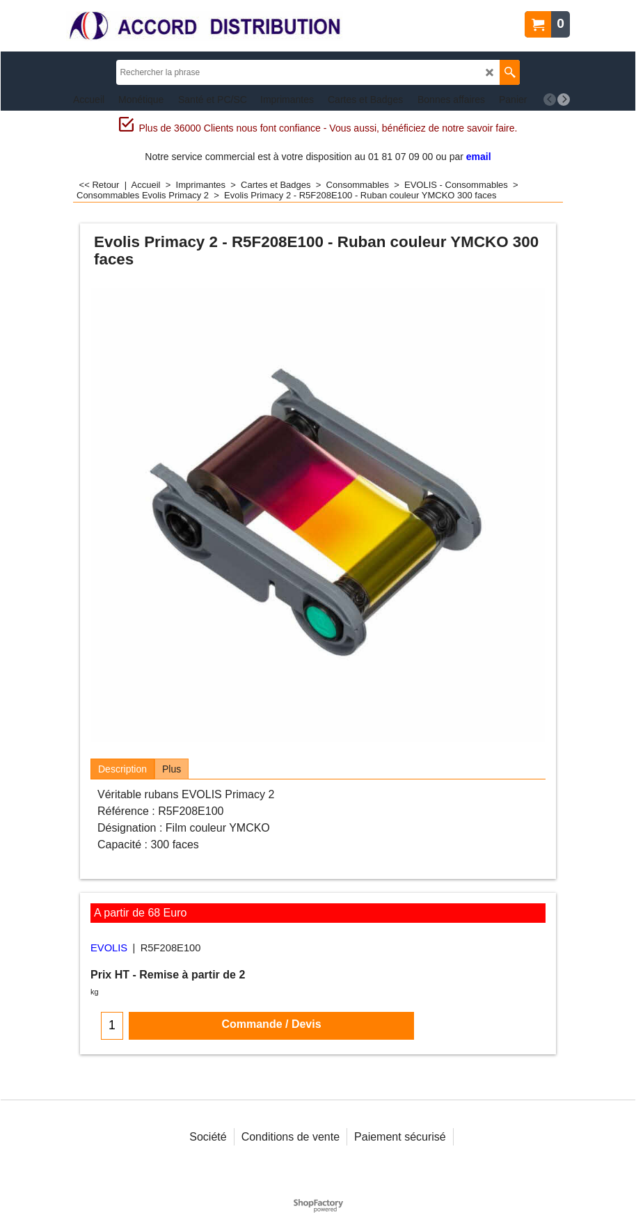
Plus (171, 769)
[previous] (549, 99)
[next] (563, 99)
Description (122, 769)
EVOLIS (108, 947)
